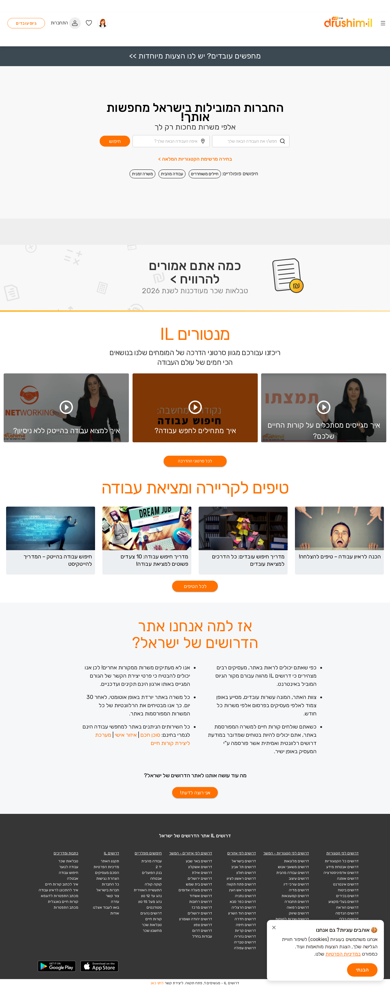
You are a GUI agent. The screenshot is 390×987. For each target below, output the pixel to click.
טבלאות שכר (152, 925)
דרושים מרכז (202, 907)
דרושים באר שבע (199, 861)
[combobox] (250, 116)
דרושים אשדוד (201, 896)
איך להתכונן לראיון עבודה (58, 890)
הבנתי (362, 970)
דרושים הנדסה (347, 913)
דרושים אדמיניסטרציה (341, 873)
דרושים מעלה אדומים (195, 890)
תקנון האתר (110, 861)
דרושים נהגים (151, 913)
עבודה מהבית (172, 149)
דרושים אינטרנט (346, 884)
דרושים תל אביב (243, 867)
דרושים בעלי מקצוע (343, 902)
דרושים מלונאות (296, 861)
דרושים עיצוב (299, 878)
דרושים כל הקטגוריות (342, 861)
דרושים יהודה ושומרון (195, 919)
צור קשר (112, 896)
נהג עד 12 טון (151, 896)
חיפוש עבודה (68, 873)
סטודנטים (154, 907)
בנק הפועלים (152, 873)
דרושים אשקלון (200, 867)
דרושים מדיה (299, 890)
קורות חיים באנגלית (63, 902)
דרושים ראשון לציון (241, 878)
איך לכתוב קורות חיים (61, 884)
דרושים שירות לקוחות (292, 919)
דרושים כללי (349, 919)
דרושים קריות (245, 930)
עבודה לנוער (68, 867)
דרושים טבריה (245, 942)
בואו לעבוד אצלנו (106, 907)
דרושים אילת (202, 873)
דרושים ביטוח (348, 890)
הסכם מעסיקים (107, 873)
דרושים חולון (246, 873)
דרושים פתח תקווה (241, 884)
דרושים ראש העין (242, 890)
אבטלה (72, 878)
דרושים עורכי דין (296, 884)
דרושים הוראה (347, 907)
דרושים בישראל (244, 861)
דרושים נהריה (245, 936)
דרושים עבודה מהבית (292, 873)
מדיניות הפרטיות (106, 867)
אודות (114, 913)
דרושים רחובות (200, 902)
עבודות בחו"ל (202, 936)
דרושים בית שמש (199, 884)
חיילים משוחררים (204, 149)
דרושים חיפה (246, 925)
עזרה (115, 902)
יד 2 (159, 867)
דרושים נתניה (245, 896)
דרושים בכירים (347, 896)
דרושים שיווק (299, 913)
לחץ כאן (157, 983)
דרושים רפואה (298, 907)
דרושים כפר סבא (243, 902)
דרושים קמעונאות (295, 896)
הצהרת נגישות (107, 878)
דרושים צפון (203, 925)
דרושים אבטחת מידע (342, 867)
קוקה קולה (153, 884)
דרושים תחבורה (297, 902)
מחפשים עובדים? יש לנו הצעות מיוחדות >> (195, 31)
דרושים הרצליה (244, 907)
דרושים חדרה (245, 919)
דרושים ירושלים (200, 878)
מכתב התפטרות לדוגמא (59, 896)
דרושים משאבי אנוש (293, 867)
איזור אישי (126, 735)
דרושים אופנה (348, 878)
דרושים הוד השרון (242, 913)
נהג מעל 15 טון (150, 902)
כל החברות (110, 884)
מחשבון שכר (152, 930)
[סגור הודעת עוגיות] (274, 928)
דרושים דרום (202, 930)
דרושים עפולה (245, 948)
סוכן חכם (150, 735)
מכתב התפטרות (66, 907)
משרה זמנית (142, 149)
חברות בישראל (107, 890)
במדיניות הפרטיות (343, 954)
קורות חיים (153, 919)
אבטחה (156, 878)
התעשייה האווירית (148, 890)
